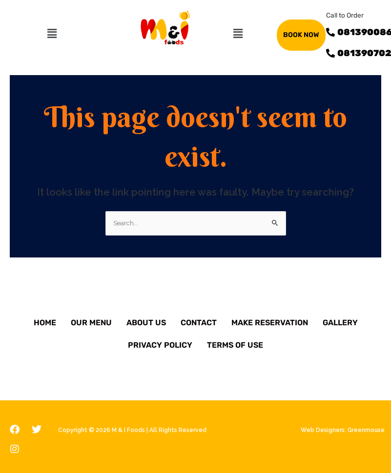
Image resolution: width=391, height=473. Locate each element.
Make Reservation (269, 322)
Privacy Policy (160, 345)
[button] (52, 33)
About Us (146, 322)
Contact (199, 322)
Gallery (340, 322)
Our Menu (91, 322)
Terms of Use (235, 345)
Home (45, 322)
